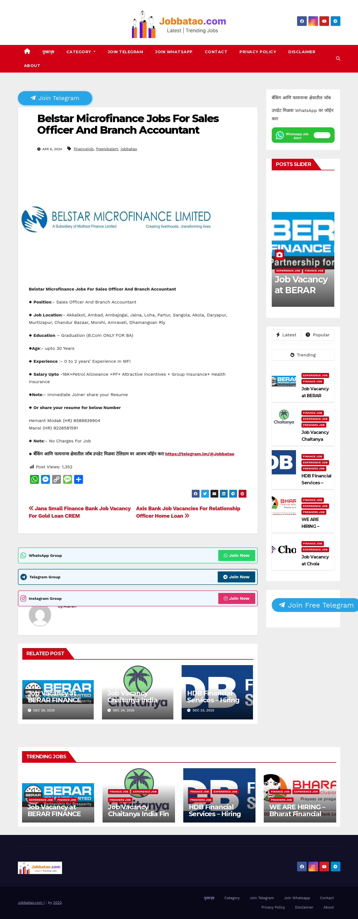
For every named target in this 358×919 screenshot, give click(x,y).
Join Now (236, 555)
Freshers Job (314, 424)
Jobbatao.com (31, 903)
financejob (83, 149)
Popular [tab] (318, 334)
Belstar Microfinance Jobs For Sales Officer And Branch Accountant (128, 124)
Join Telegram (125, 51)
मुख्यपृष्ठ (48, 51)
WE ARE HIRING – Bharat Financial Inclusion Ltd (297, 814)
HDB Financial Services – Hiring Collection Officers (217, 700)
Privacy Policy (257, 51)
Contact (216, 51)
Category (81, 51)
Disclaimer (301, 51)
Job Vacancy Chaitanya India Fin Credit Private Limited (135, 703)
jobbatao (129, 149)
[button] (338, 58)
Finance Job (314, 270)
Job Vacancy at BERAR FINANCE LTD (54, 700)
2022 (57, 903)
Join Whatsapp (174, 51)
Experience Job (288, 270)
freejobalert (107, 149)
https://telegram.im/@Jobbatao (199, 453)
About (32, 65)
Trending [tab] (303, 355)
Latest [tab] (286, 334)
